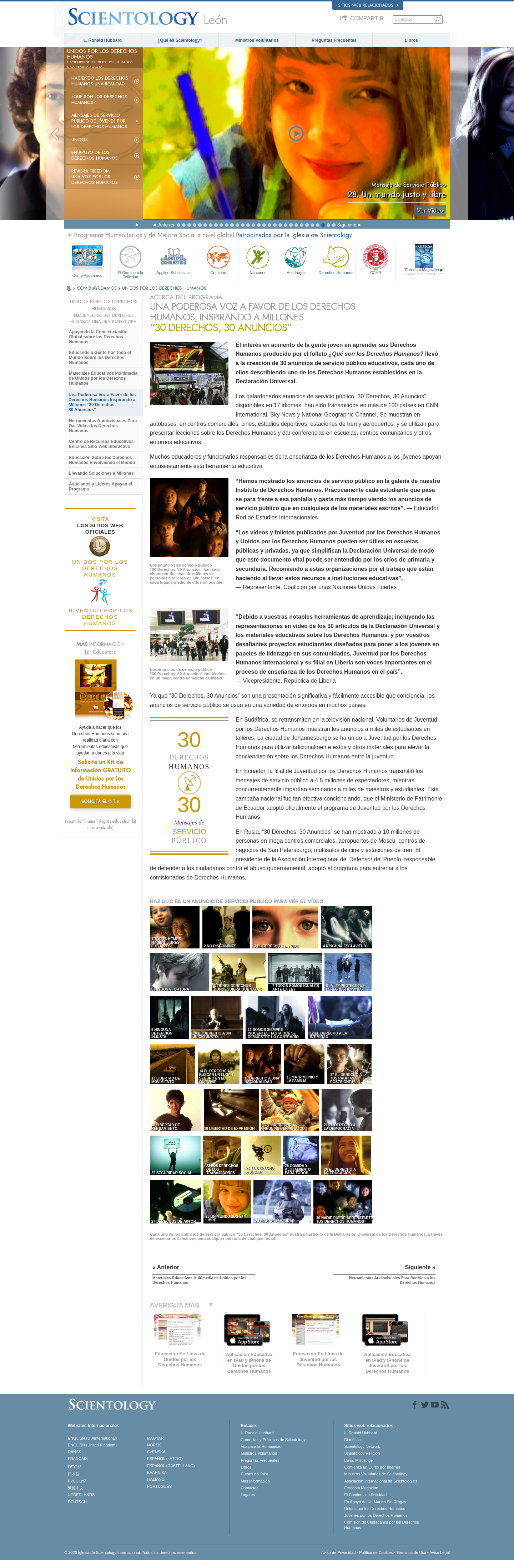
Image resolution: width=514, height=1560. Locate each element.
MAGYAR (155, 1438)
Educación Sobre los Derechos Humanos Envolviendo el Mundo (102, 460)
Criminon (218, 259)
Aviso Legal (439, 1552)
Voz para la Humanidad (261, 1446)
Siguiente (346, 224)
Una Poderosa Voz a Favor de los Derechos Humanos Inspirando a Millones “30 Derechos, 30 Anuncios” (102, 402)
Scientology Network (362, 1446)
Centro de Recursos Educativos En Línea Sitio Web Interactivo (101, 444)
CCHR (375, 259)
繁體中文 (76, 1488)
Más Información (255, 1481)
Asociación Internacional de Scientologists (380, 1481)
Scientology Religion (362, 1453)
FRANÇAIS (78, 1458)
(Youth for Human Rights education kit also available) (100, 824)
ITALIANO (156, 1479)
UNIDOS (79, 139)
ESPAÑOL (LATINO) (165, 1458)
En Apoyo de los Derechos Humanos (94, 155)
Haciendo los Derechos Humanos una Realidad (99, 81)
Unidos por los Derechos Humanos (374, 1508)
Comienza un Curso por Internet (372, 1467)
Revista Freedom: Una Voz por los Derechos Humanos (94, 177)
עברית (74, 1466)
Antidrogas (296, 259)
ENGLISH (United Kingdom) (92, 1445)
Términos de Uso (411, 1552)
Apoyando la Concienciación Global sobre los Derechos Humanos (98, 336)
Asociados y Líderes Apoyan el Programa (100, 487)
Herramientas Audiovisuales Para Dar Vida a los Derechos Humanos (103, 425)
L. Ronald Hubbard (103, 40)
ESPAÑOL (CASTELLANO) (171, 1466)
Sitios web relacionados (368, 5)
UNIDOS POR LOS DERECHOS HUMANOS (164, 288)
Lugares (248, 1494)
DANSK (74, 1452)
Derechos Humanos (336, 259)
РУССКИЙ (77, 1481)
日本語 (74, 1474)
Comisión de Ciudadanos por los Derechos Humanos (381, 1524)
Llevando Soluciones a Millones (101, 473)
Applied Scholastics (173, 259)
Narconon (258, 259)
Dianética (352, 1439)
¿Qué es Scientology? (179, 40)
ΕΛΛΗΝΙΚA (157, 1472)
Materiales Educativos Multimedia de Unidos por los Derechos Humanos (103, 378)
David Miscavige (358, 1460)
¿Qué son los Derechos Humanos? (99, 100)
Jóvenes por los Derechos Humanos (375, 1515)
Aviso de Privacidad (338, 1552)
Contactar (249, 1488)
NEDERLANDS (81, 1494)
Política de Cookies (376, 1552)
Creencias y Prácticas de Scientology (273, 1439)
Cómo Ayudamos (87, 275)
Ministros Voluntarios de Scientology (375, 1474)
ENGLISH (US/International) (92, 1438)
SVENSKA (156, 1452)
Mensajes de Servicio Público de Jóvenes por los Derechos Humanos (99, 121)
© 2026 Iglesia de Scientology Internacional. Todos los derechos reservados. (130, 1552)
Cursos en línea (254, 1474)
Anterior (166, 224)
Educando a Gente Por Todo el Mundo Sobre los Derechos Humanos (100, 357)
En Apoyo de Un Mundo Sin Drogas (375, 1502)
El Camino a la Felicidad (130, 261)
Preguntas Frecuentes (334, 40)
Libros (411, 40)
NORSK (154, 1445)
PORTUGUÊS (159, 1486)
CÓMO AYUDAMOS (97, 288)
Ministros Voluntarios (257, 40)
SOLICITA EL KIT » (100, 801)
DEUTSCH (77, 1502)
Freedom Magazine (424, 272)
